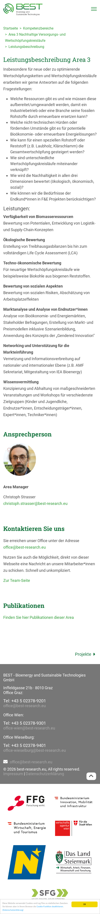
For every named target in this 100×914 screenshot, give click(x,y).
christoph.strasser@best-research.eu (35, 503)
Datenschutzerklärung (45, 773)
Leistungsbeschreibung (26, 47)
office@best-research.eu (24, 547)
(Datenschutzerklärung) (13, 910)
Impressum (13, 773)
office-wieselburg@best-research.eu (34, 750)
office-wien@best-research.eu (29, 728)
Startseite (10, 28)
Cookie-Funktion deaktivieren (50, 906)
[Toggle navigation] (94, 9)
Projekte (86, 654)
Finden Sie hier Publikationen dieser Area (38, 617)
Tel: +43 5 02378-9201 (24, 700)
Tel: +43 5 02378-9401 (24, 745)
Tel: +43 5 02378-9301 (24, 723)
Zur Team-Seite (16, 580)
